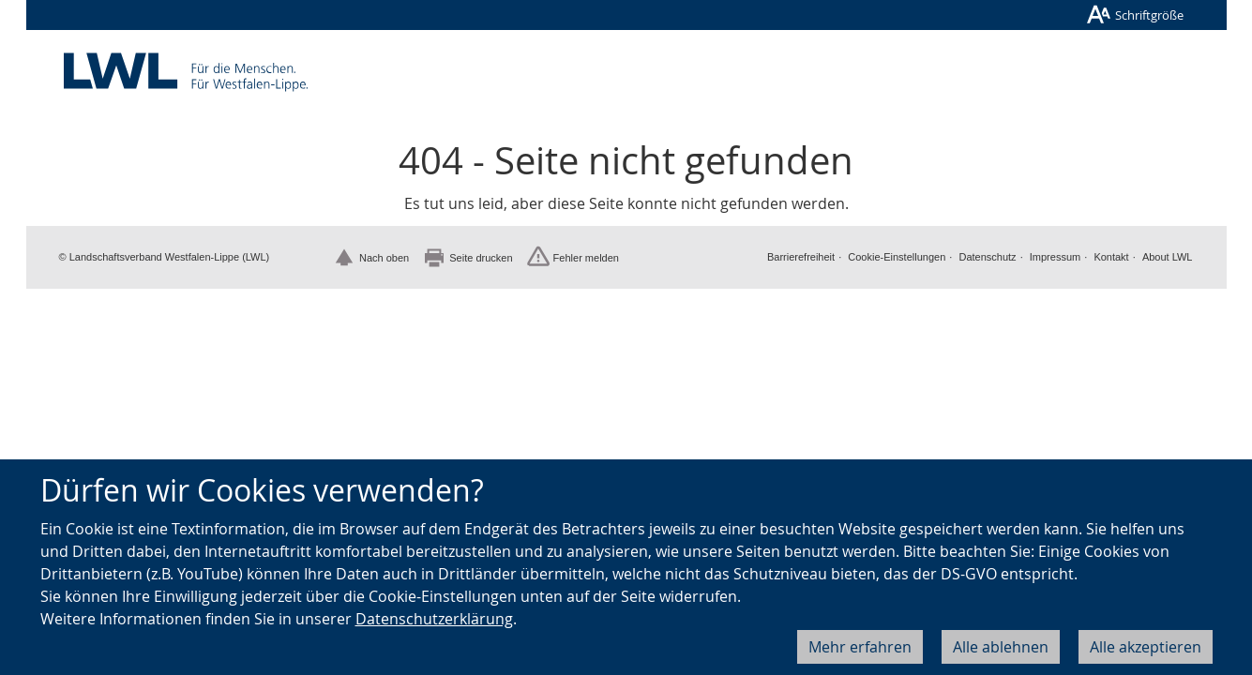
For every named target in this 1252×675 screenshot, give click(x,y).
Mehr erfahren (860, 647)
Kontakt (1111, 256)
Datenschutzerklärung (434, 618)
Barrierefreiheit (801, 256)
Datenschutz (987, 256)
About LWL (1167, 256)
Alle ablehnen (1000, 647)
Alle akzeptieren (1145, 647)
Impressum (1055, 256)
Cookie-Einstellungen (896, 256)
